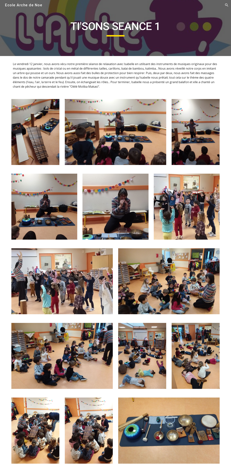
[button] (226, 5)
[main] (115, 28)
